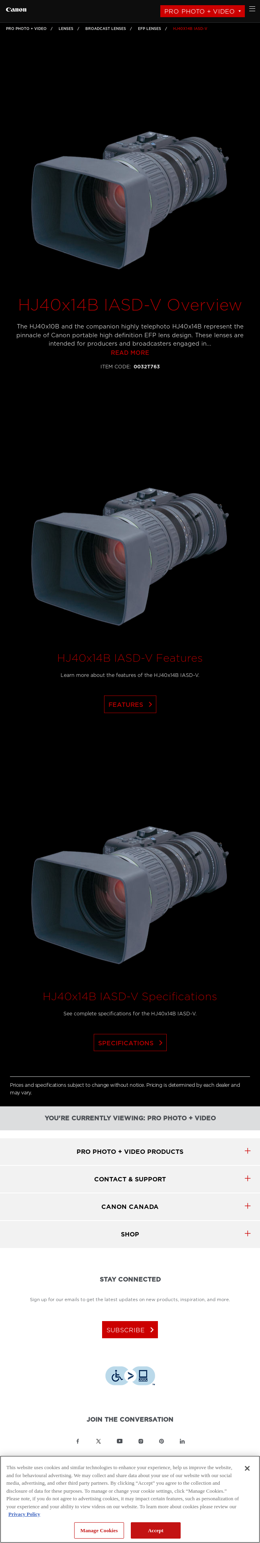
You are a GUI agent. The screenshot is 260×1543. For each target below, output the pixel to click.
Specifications (132, 1067)
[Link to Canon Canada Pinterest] (161, 1441)
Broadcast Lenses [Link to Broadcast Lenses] (105, 29)
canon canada (130, 1207)
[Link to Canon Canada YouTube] (120, 1441)
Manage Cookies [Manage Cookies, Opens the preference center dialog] (99, 1530)
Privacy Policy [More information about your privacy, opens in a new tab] (24, 1514)
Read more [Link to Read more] (130, 377)
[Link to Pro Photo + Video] (16, 8)
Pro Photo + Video (199, 11)
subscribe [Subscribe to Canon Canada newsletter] (131, 1330)
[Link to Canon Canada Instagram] (140, 1441)
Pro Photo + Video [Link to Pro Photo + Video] (26, 29)
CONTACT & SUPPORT (130, 1179)
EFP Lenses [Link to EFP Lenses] (149, 29)
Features (132, 728)
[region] (130, 1499)
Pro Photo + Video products (130, 1151)
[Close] (247, 1468)
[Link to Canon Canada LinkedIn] (182, 1441)
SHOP (130, 1234)
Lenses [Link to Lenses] (66, 29)
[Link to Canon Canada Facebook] (77, 1441)
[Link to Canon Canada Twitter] (98, 1441)
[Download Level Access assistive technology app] (130, 1377)
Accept (155, 1530)
